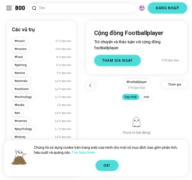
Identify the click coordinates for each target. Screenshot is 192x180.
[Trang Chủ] (20, 8)
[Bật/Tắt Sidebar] (9, 8)
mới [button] (146, 97)
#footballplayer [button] (136, 82)
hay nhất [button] (131, 97)
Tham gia (174, 84)
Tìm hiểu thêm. (84, 152)
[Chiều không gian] (142, 8)
